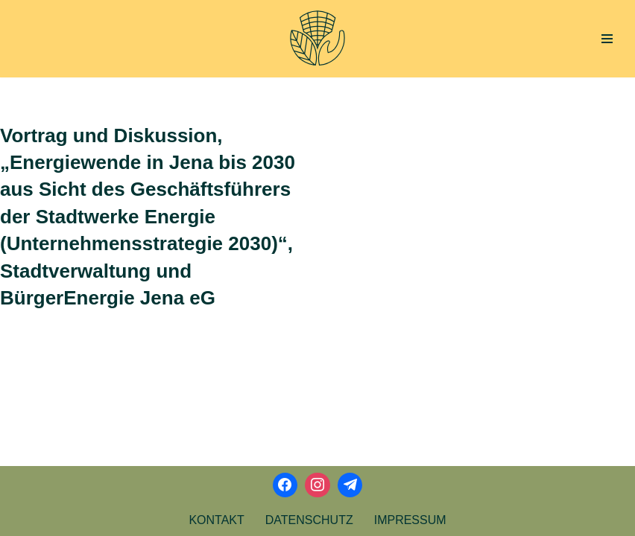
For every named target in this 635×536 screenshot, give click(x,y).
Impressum (410, 520)
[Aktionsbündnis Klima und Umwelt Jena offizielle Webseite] (317, 38)
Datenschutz (309, 520)
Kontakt (216, 520)
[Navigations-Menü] (607, 39)
